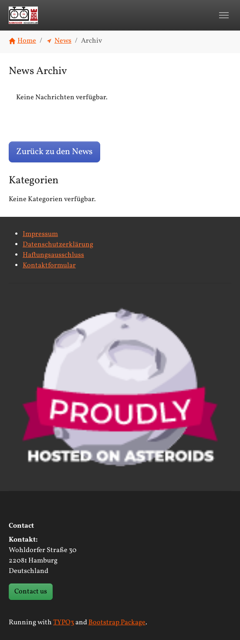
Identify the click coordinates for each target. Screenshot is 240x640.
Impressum (40, 234)
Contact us (30, 591)
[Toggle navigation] (223, 15)
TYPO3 (63, 622)
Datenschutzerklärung (58, 244)
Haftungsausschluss (53, 255)
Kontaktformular (49, 265)
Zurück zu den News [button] (54, 152)
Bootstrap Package (116, 622)
